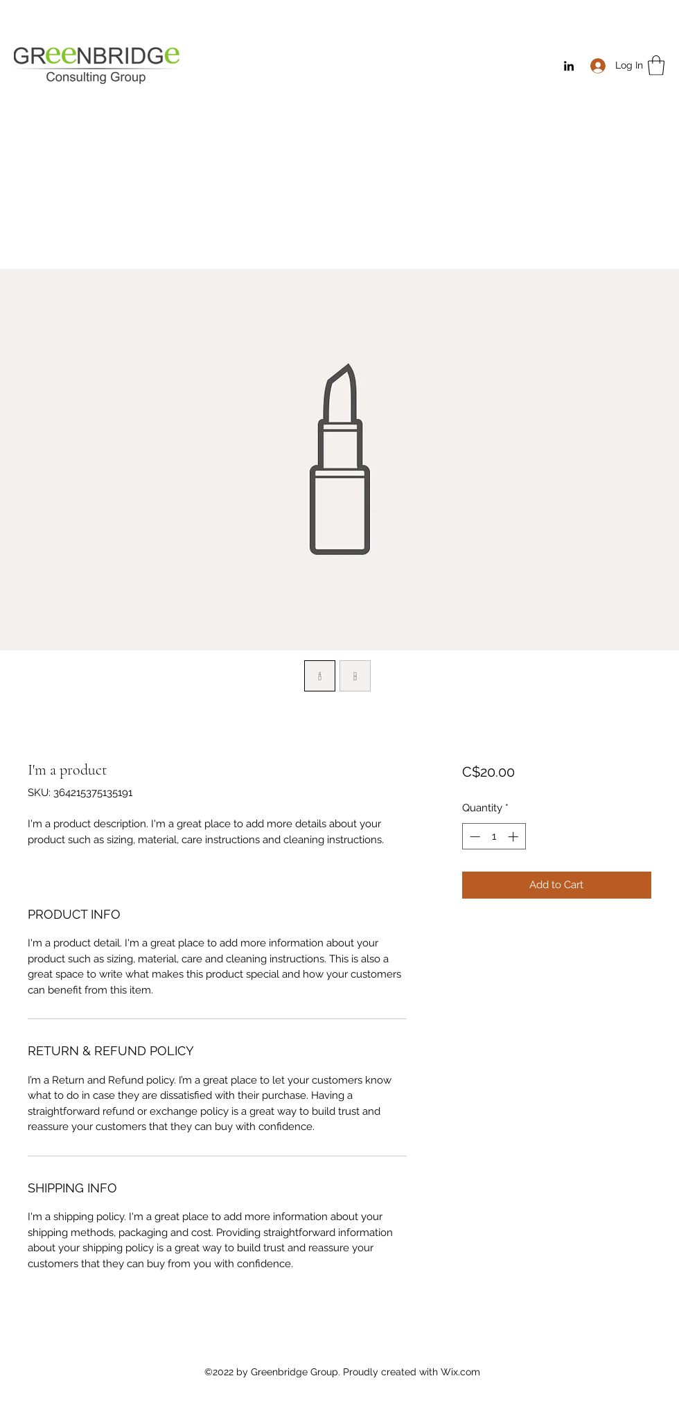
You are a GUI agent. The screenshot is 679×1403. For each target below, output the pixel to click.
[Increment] (514, 836)
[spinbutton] (493, 836)
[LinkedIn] (569, 66)
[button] (656, 65)
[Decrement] (473, 836)
